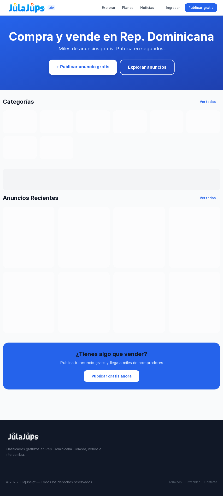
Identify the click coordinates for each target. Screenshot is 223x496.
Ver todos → (210, 198)
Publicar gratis (200, 8)
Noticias (147, 8)
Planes (128, 8)
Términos (175, 482)
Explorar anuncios (147, 67)
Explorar (108, 8)
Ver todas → (210, 102)
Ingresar (173, 8)
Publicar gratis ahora (112, 376)
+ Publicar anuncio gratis (82, 66)
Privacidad (193, 482)
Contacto (210, 482)
